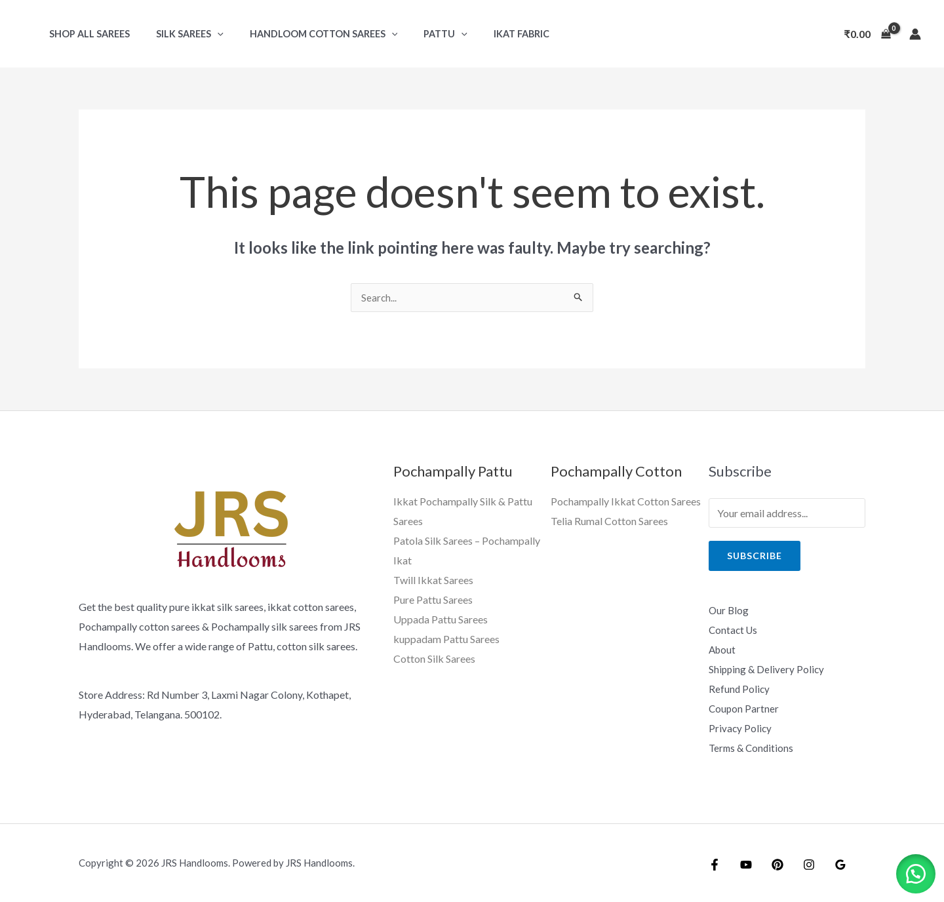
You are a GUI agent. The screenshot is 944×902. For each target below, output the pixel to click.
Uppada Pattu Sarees (440, 618)
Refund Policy (740, 688)
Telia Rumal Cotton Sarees (609, 521)
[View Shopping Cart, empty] (867, 34)
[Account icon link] (915, 34)
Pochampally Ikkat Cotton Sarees (626, 502)
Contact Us (734, 630)
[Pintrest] (771, 864)
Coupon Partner (744, 708)
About (723, 650)
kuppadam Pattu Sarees (446, 638)
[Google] (827, 864)
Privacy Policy (741, 727)
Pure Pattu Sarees (433, 599)
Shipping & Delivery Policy (768, 669)
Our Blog (729, 610)
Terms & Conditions (753, 747)
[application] (206, 33)
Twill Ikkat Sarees (433, 580)
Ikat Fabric (488, 33)
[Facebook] (714, 864)
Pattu (420, 33)
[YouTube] (743, 864)
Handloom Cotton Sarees (305, 33)
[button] (911, 869)
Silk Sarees (178, 33)
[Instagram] (799, 864)
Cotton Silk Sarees (434, 658)
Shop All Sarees (85, 33)
